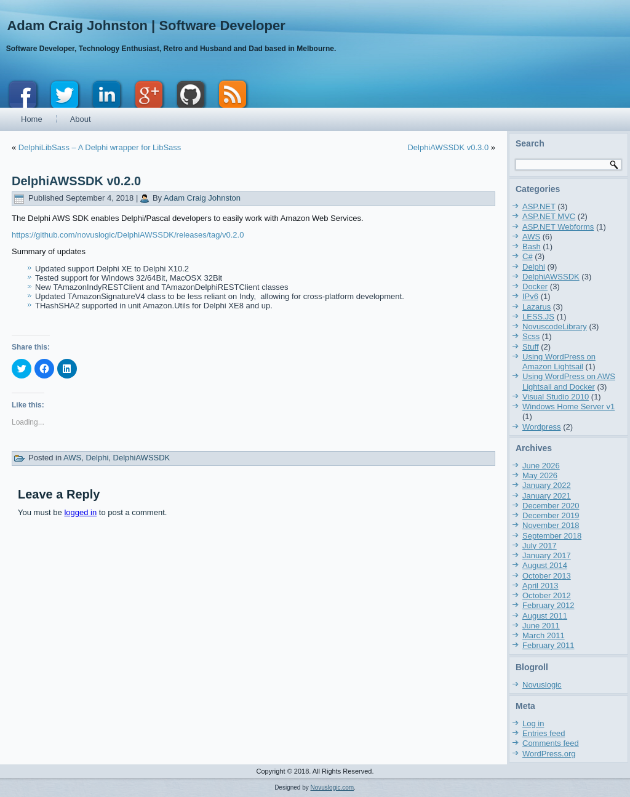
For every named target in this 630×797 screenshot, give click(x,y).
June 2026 (541, 465)
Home (31, 119)
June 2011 (541, 625)
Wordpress (541, 426)
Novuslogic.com (332, 787)
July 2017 (539, 545)
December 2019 (551, 515)
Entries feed (543, 733)
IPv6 (530, 296)
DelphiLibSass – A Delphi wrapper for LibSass (99, 147)
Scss (531, 336)
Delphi (97, 457)
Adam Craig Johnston (202, 197)
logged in (80, 512)
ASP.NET (539, 206)
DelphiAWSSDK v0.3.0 (447, 147)
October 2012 (546, 595)
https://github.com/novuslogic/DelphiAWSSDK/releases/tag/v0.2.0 (128, 234)
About (80, 119)
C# (527, 256)
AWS (72, 457)
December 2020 (551, 505)
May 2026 (539, 475)
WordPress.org (548, 753)
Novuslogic (542, 684)
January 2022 (546, 485)
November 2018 (551, 525)
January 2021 (546, 495)
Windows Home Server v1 (568, 406)
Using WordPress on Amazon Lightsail (559, 361)
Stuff (530, 346)
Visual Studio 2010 (555, 396)
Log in (533, 723)
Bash (531, 246)
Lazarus (536, 306)
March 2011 (543, 635)
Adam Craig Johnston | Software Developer (146, 25)
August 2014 (544, 565)
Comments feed (550, 743)
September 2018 (551, 535)
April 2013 (540, 585)
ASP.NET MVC (548, 216)
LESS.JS (538, 316)
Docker (535, 286)
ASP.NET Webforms (558, 226)
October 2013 (546, 575)
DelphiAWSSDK (141, 457)
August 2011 (544, 615)
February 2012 (548, 605)
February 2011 (548, 645)
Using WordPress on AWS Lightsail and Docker (568, 381)
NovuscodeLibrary (554, 326)
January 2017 (546, 555)
